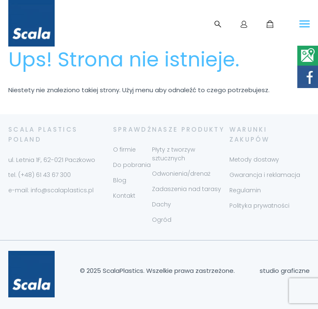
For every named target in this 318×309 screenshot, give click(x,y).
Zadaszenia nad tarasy (186, 189)
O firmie (124, 149)
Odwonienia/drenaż (181, 173)
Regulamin (245, 190)
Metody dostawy (254, 159)
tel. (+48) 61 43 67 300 (39, 175)
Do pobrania (132, 165)
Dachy (161, 204)
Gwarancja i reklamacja (264, 175)
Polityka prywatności (259, 205)
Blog (119, 180)
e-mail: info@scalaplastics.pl (51, 190)
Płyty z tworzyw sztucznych (173, 153)
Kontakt (124, 195)
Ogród (161, 220)
